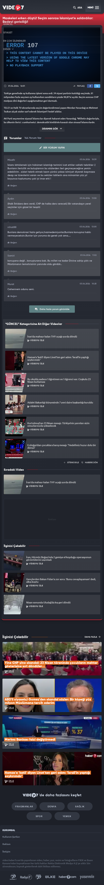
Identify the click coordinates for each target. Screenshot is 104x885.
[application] (52, 55)
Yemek (67, 816)
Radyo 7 (26, 877)
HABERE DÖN (89, 463)
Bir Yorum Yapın (52, 147)
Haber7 (67, 877)
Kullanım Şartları (11, 836)
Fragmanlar (24, 806)
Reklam (6, 844)
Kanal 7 (13, 877)
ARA (77, 8)
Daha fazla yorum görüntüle (52, 309)
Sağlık (79, 806)
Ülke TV (50, 877)
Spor (39, 816)
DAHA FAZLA (92, 636)
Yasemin (87, 877)
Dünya (52, 806)
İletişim (6, 851)
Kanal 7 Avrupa (38, 877)
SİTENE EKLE (71, 463)
